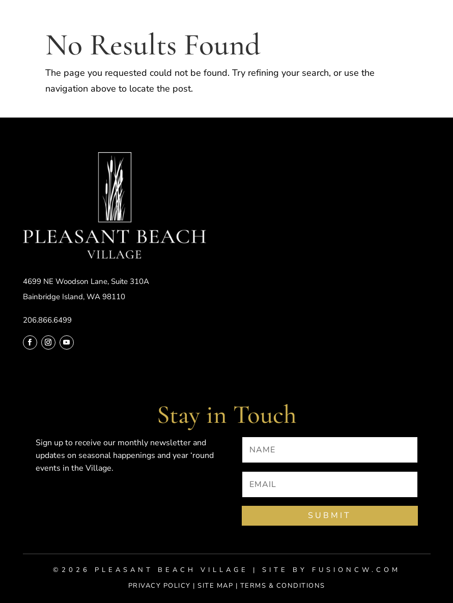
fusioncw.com (356, 570)
